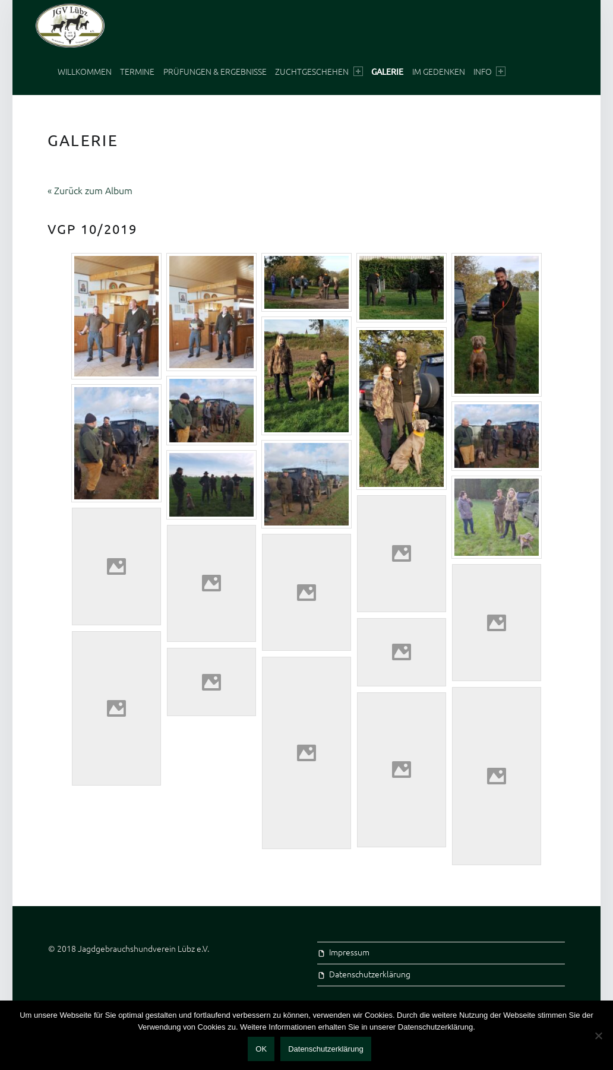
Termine (137, 71)
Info (489, 71)
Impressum (349, 952)
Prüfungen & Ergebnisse (215, 71)
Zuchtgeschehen (318, 71)
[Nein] (598, 1035)
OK (261, 1048)
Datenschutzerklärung (369, 974)
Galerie (387, 71)
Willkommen (85, 71)
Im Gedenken (438, 71)
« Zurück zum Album (90, 190)
